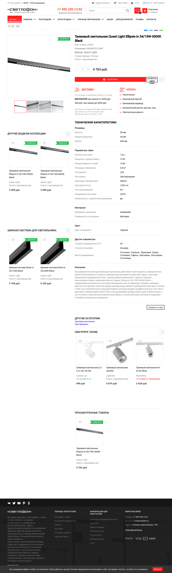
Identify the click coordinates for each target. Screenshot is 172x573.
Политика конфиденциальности (104, 514)
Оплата (58, 519)
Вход (146, 2)
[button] (20, 106)
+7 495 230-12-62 (69, 9)
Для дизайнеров (124, 19)
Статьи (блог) (96, 530)
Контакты (151, 19)
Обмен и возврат (97, 522)
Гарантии (94, 518)
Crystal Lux (81, 375)
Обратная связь (61, 531)
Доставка (120, 2)
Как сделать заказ (62, 512)
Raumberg (141, 375)
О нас (92, 537)
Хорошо (157, 569)
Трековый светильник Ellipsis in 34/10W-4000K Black (52, 174)
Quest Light (14, 182)
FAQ (135, 3)
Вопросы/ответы (97, 526)
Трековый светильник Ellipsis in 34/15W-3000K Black (88, 449)
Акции (110, 19)
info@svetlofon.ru (102, 3)
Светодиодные (81, 323)
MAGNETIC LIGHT (94, 48)
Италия (94, 55)
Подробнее (13, 560)
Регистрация (158, 2)
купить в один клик (139, 79)
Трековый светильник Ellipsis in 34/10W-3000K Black (21, 174)
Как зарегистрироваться (65, 515)
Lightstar (110, 375)
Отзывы (139, 19)
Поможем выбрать (63, 527)
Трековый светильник (85, 321)
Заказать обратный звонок (70, 12)
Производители (97, 534)
